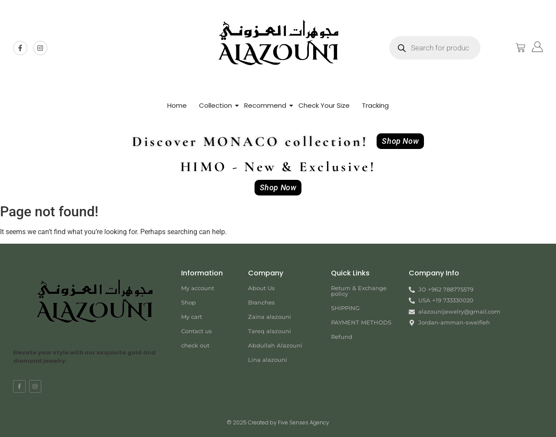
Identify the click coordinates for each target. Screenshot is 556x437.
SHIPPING (345, 308)
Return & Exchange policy (359, 291)
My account (197, 288)
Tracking (375, 105)
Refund (341, 336)
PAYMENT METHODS (361, 322)
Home (177, 105)
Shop (188, 302)
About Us (261, 288)
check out (195, 345)
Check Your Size (324, 105)
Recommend (265, 105)
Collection (215, 105)
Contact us (196, 331)
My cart (191, 316)
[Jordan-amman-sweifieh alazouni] (476, 358)
